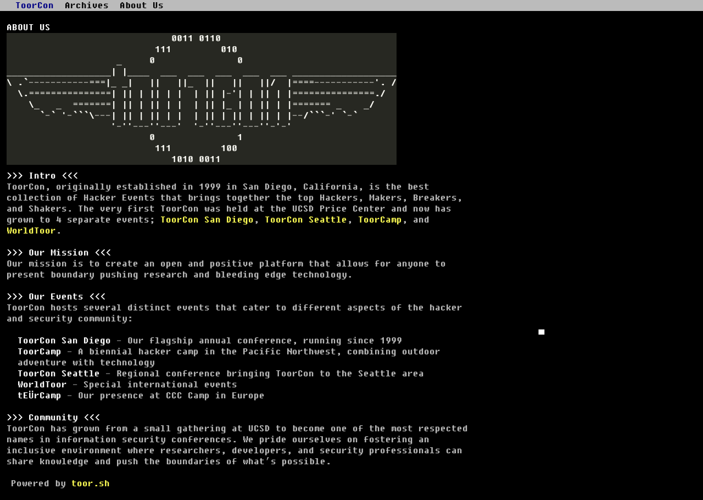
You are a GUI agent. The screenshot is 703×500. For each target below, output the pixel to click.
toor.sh (90, 483)
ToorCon (34, 5)
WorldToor (31, 230)
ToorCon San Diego (207, 219)
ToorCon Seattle (306, 219)
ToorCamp (380, 219)
